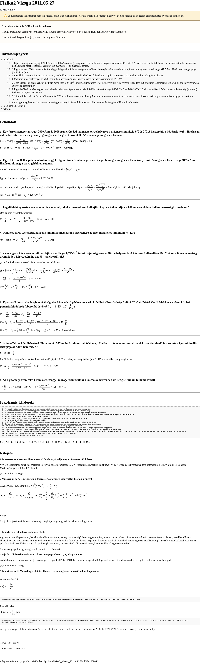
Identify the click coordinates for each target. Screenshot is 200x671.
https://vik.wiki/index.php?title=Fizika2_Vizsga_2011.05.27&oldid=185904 (59, 667)
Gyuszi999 (7, 654)
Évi (4, 648)
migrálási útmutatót (55, 37)
